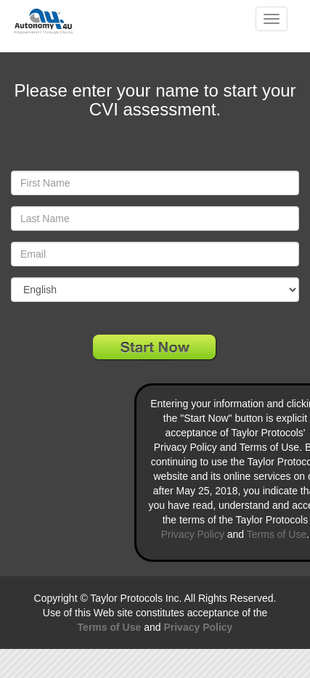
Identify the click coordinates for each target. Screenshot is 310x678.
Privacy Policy (192, 534)
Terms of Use (276, 534)
